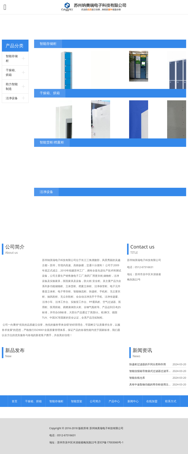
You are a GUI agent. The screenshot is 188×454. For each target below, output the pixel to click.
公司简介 (95, 401)
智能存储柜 (56, 401)
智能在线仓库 (137, 377)
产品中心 (114, 401)
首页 (14, 401)
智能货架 (76, 401)
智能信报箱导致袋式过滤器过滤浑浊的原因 (154, 371)
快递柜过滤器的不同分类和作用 (147, 364)
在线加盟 (151, 401)
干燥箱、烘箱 (33, 401)
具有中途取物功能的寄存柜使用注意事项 (152, 384)
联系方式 (170, 401)
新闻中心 (133, 401)
